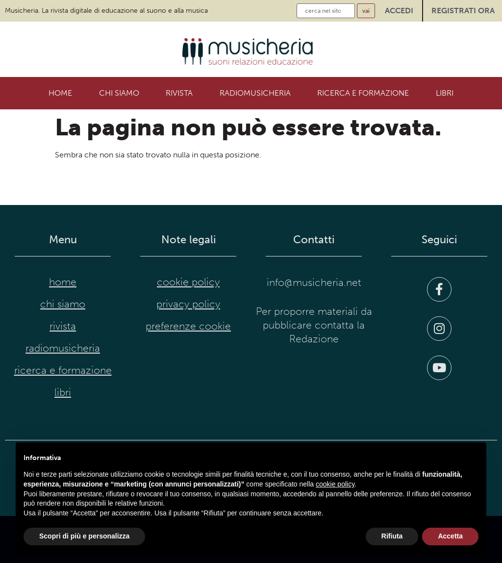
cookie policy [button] (335, 484)
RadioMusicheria (255, 93)
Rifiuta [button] (392, 536)
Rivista (179, 93)
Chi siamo (119, 93)
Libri (444, 93)
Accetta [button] (450, 536)
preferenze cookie (188, 326)
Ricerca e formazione (363, 93)
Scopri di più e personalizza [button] (84, 536)
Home (60, 93)
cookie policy (188, 282)
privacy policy (188, 304)
